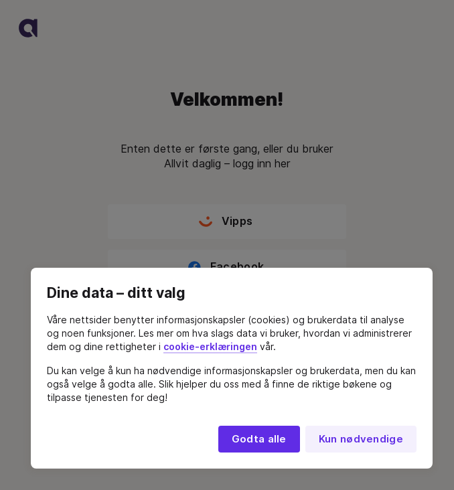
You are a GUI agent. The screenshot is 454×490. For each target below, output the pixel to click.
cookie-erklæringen (210, 346)
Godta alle (259, 439)
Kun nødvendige (361, 439)
